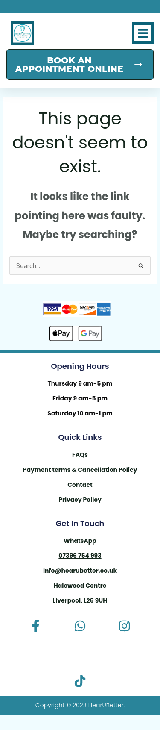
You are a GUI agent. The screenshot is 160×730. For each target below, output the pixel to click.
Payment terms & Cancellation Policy (80, 469)
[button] (143, 33)
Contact (79, 484)
